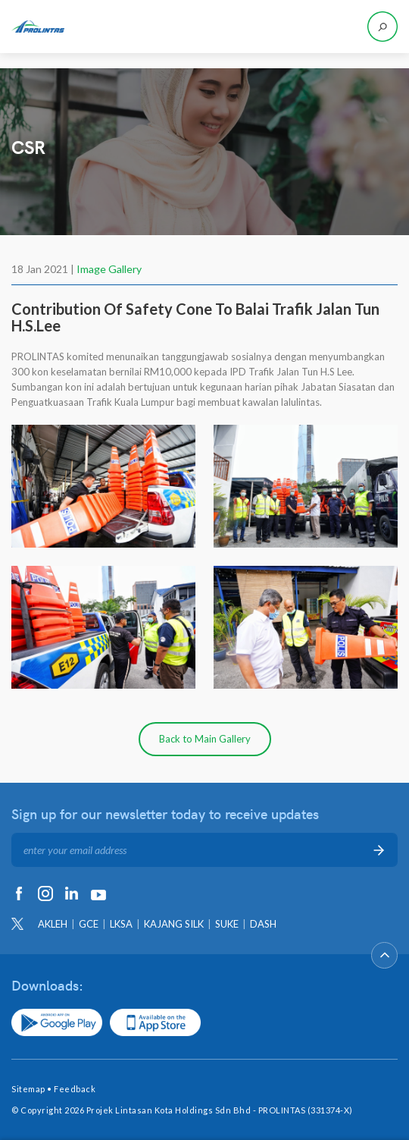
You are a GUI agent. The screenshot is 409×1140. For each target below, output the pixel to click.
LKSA (121, 924)
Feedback (74, 1089)
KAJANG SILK (174, 924)
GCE (88, 924)
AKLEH (52, 924)
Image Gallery (109, 268)
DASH (263, 924)
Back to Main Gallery (205, 739)
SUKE (227, 924)
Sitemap (28, 1089)
